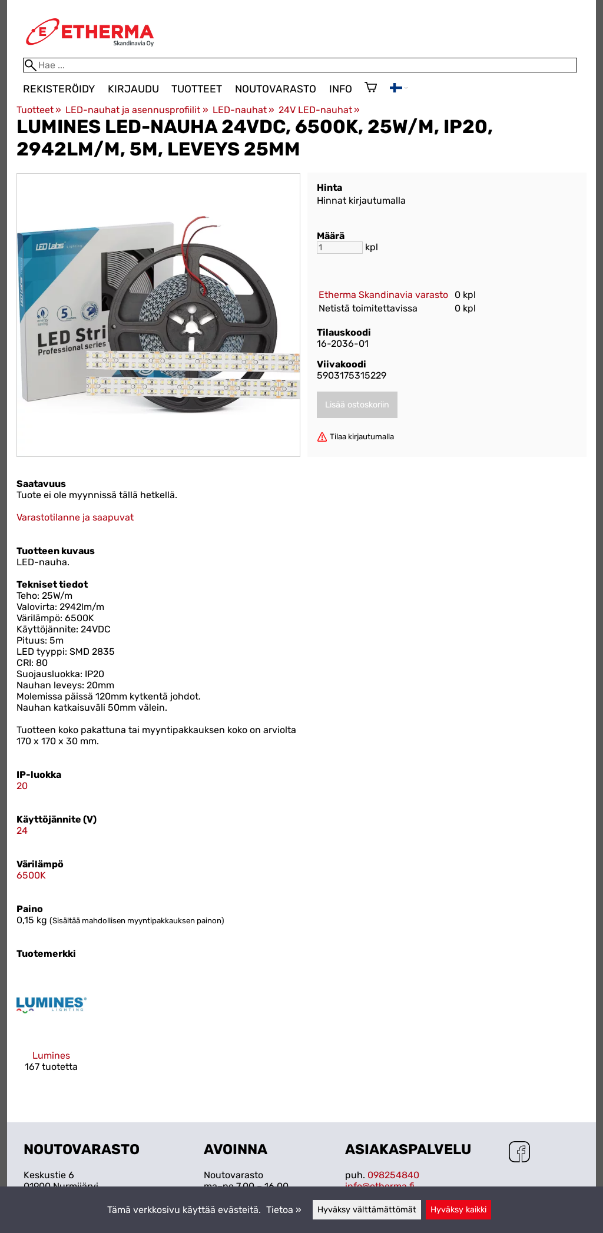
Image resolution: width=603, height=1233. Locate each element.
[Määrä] (340, 247)
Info (340, 89)
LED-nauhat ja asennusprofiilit (136, 109)
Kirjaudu (133, 89)
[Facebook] (519, 1153)
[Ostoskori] (371, 88)
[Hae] (300, 65)
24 (22, 830)
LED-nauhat (243, 109)
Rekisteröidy (59, 89)
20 (22, 785)
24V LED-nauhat (319, 109)
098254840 (393, 1175)
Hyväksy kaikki (458, 1210)
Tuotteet (196, 89)
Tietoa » (284, 1209)
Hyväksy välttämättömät (366, 1210)
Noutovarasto (275, 89)
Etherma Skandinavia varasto (383, 294)
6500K (31, 875)
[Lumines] (51, 1031)
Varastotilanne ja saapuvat (75, 517)
